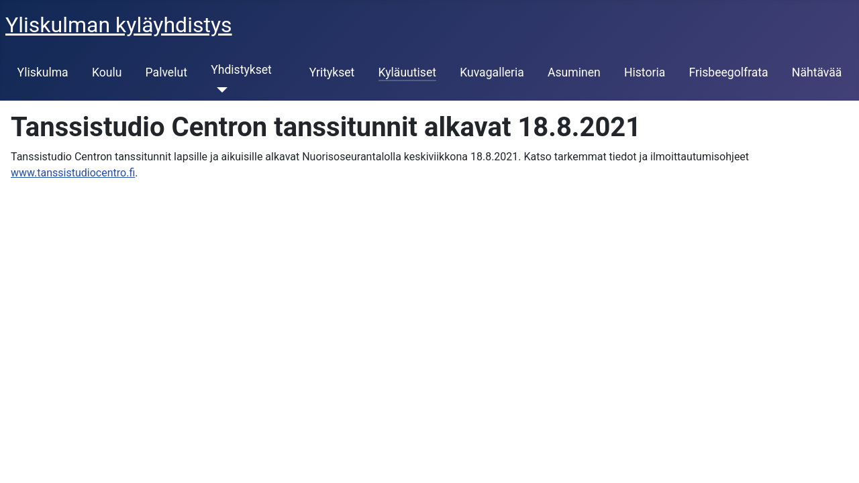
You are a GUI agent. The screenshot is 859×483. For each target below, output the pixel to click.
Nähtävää (817, 72)
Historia (644, 72)
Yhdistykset (241, 69)
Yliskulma (42, 72)
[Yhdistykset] (219, 89)
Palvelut (166, 72)
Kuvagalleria (492, 72)
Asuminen (574, 72)
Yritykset (332, 72)
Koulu (107, 72)
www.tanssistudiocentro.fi (73, 172)
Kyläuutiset (407, 72)
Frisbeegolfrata (728, 72)
